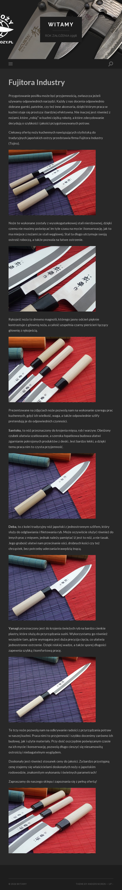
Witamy (61, 24)
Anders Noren (97, 884)
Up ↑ (111, 884)
